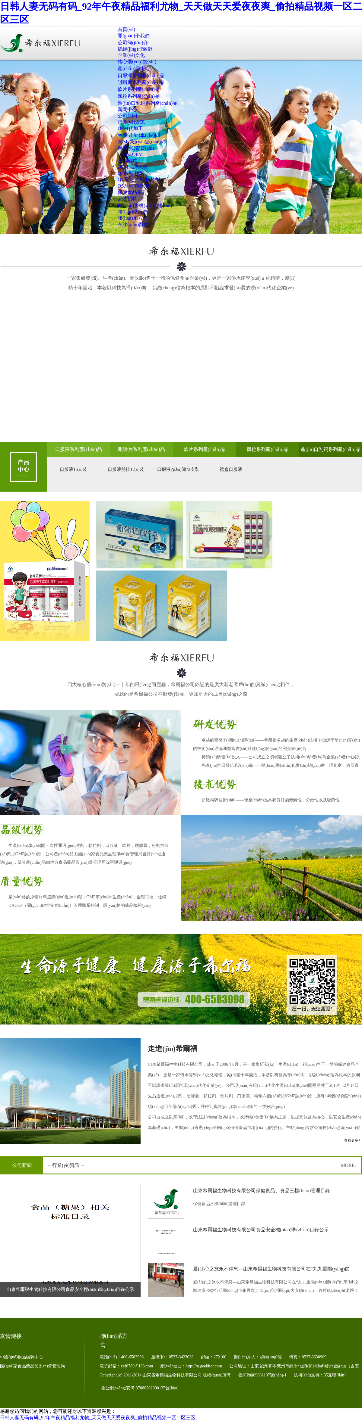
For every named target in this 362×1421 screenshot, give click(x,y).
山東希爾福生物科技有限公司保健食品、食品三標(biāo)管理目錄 (261, 1190)
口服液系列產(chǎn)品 (141, 75)
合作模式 (127, 160)
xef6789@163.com (137, 1366)
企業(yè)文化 (131, 55)
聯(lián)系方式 (133, 218)
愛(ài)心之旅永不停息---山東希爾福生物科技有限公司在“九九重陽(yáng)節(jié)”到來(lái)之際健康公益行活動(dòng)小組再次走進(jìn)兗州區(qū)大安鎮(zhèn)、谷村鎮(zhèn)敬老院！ (272, 1270)
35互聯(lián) (334, 1375)
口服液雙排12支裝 (126, 469)
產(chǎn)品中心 (134, 68)
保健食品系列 (132, 192)
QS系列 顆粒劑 (133, 185)
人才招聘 (127, 198)
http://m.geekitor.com (204, 1366)
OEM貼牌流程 (133, 166)
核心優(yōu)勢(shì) (137, 61)
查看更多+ (352, 1140)
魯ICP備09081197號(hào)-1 (263, 1375)
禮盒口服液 (231, 469)
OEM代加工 (130, 128)
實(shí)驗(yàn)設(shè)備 (142, 141)
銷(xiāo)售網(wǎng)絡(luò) (145, 205)
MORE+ (349, 1165)
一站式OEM (130, 154)
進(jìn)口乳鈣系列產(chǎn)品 (147, 103)
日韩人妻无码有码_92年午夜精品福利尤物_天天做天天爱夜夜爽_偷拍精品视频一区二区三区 (97, 1417)
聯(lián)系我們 (133, 211)
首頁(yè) (126, 29)
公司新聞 (127, 115)
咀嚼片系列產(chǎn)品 (141, 82)
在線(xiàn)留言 (133, 224)
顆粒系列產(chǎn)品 (139, 96)
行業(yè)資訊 (131, 122)
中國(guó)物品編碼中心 (21, 1357)
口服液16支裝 (73, 469)
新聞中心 (127, 109)
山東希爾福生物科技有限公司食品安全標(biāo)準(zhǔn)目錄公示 (70, 1289)
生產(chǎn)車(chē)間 (139, 135)
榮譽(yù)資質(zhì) (136, 148)
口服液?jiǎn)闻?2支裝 (178, 469)
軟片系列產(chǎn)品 (139, 89)
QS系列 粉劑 (131, 173)
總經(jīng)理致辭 (135, 48)
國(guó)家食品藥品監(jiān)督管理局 (32, 1366)
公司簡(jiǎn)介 (133, 42)
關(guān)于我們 (134, 35)
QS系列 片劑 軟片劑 (139, 179)
